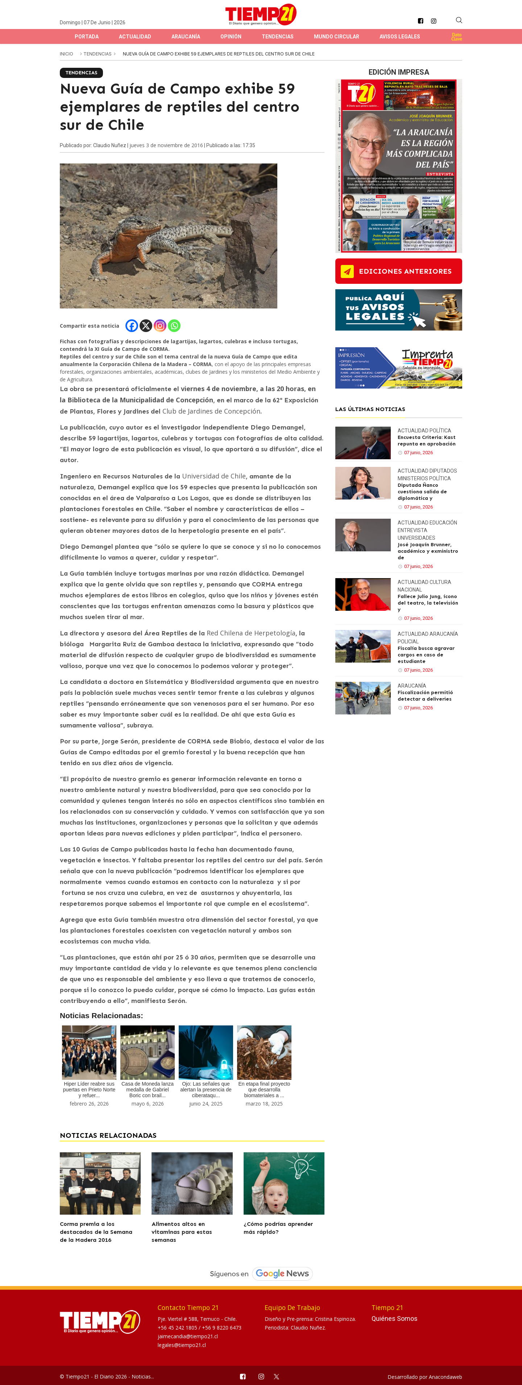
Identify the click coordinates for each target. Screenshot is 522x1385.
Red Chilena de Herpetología (251, 633)
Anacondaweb (445, 1376)
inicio (66, 54)
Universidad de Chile (214, 476)
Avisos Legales (400, 37)
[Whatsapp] (174, 325)
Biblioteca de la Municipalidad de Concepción (140, 399)
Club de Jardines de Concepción (211, 411)
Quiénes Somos (395, 1318)
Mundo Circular (336, 37)
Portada (87, 37)
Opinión (230, 37)
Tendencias (278, 37)
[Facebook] (131, 325)
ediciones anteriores (405, 271)
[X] (146, 325)
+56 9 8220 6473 (221, 1327)
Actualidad (135, 37)
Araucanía (185, 37)
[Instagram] (160, 325)
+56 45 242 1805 (178, 1327)
